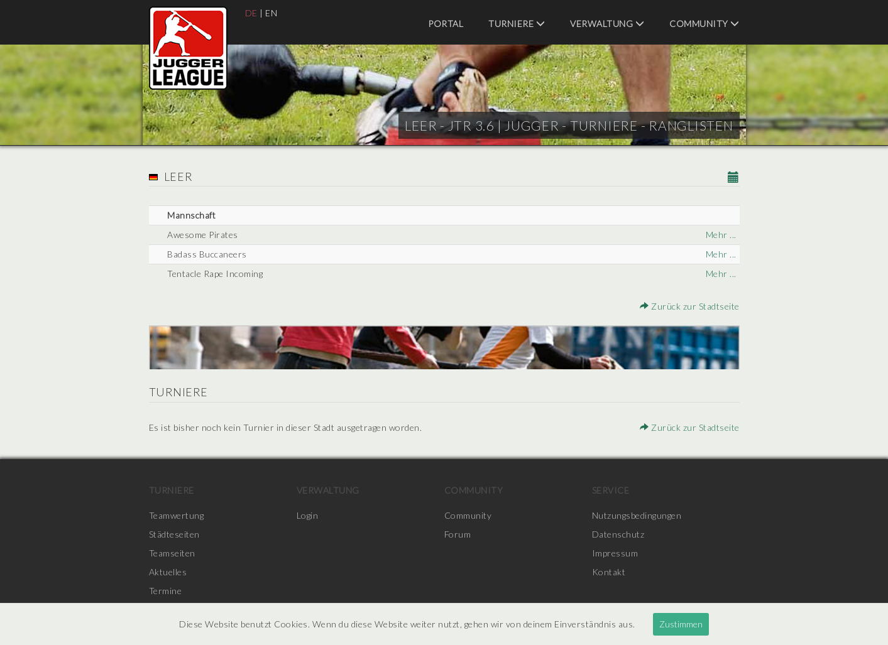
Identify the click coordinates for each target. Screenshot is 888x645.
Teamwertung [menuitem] (176, 515)
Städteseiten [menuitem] (174, 534)
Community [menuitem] (704, 23)
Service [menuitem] (611, 490)
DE (251, 13)
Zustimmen (681, 624)
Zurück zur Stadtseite (690, 306)
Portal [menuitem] (445, 23)
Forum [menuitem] (457, 534)
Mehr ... (721, 234)
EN (271, 13)
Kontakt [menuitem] (609, 571)
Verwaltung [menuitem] (607, 23)
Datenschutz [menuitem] (618, 534)
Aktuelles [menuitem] (168, 571)
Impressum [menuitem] (615, 553)
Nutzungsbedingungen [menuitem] (637, 515)
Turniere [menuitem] (516, 23)
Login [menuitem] (308, 515)
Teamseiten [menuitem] (172, 553)
